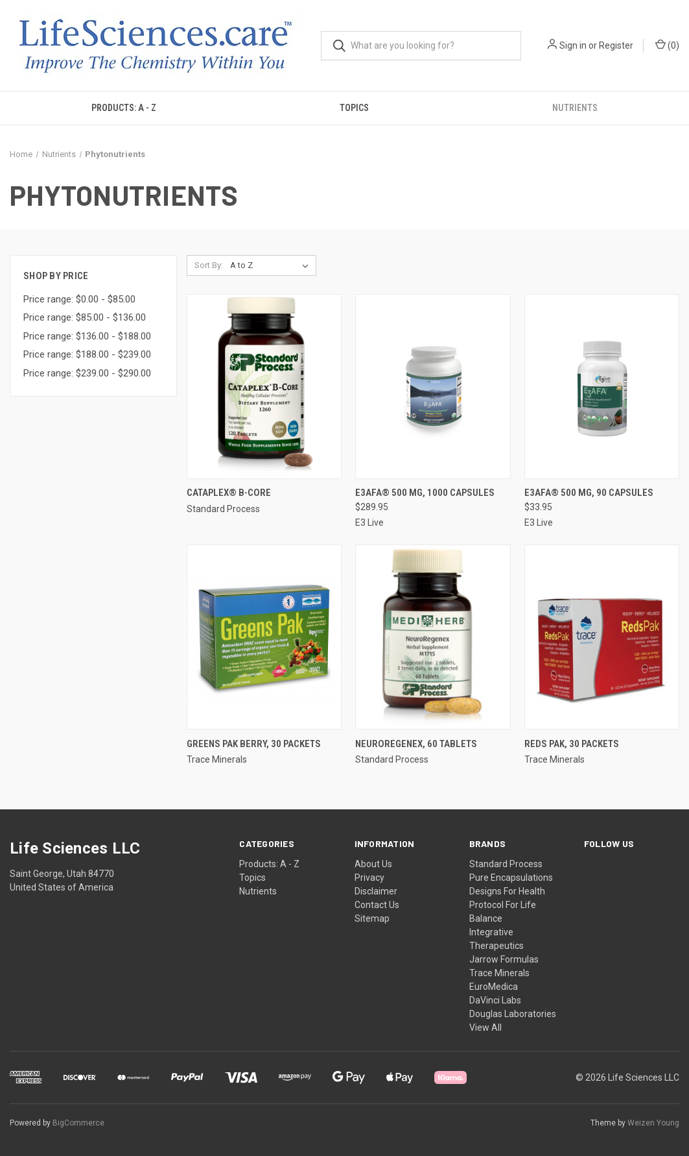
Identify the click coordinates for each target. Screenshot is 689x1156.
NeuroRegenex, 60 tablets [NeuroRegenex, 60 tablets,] (416, 744)
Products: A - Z (123, 108)
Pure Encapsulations (511, 877)
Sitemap (372, 918)
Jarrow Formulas (504, 959)
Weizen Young (653, 1122)
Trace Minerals (499, 973)
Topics (354, 108)
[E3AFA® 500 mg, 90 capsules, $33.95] (602, 386)
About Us (373, 864)
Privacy (369, 877)
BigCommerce (78, 1122)
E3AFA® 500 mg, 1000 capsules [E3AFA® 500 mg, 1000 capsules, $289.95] (425, 492)
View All (485, 1027)
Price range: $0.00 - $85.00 (79, 299)
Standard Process (506, 864)
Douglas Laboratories (512, 1014)
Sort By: (208, 265)
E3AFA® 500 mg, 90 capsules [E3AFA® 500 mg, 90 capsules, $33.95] (588, 492)
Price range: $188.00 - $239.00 (87, 354)
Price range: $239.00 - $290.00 (87, 373)
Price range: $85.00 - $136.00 (84, 317)
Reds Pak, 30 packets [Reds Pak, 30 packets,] (571, 744)
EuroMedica (493, 986)
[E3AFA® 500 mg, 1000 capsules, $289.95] (433, 386)
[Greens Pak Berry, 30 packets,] (264, 637)
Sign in (573, 45)
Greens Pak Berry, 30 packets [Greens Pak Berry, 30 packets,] (254, 744)
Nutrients (258, 891)
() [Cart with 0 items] (667, 45)
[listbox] (272, 265)
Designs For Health (507, 891)
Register (616, 45)
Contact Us (377, 905)
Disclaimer (376, 891)
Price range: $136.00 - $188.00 (87, 336)
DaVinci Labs (495, 1000)
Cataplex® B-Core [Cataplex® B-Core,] (229, 492)
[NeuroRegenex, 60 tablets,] (433, 637)
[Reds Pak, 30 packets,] (602, 637)
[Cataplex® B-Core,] (264, 386)
